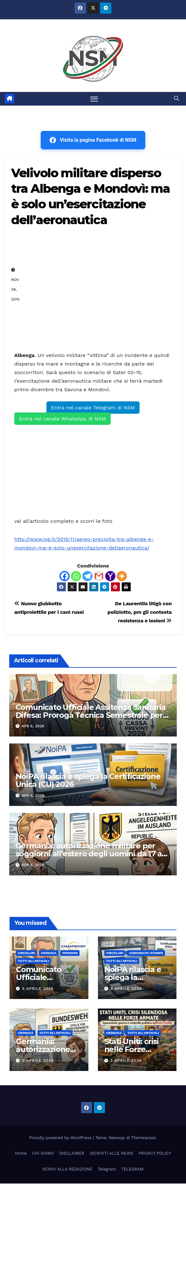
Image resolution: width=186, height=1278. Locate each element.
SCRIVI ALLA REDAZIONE (68, 1169)
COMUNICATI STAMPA (146, 953)
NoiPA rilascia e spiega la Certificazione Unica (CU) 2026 (88, 780)
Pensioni (70, 953)
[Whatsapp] (76, 576)
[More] (122, 576)
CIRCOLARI (26, 953)
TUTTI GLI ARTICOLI (33, 961)
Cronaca (49, 953)
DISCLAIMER (71, 1153)
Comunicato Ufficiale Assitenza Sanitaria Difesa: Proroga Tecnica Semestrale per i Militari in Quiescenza (91, 715)
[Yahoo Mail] (110, 576)
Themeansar (143, 1138)
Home (21, 1153)
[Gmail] (99, 576)
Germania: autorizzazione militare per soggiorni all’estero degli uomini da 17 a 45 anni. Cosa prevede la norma (89, 853)
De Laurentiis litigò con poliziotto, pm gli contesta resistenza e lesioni (139, 612)
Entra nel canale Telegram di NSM (93, 408)
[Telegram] (87, 576)
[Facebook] (64, 576)
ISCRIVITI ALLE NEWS (111, 1153)
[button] (176, 98)
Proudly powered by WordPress (61, 1138)
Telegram (107, 1169)
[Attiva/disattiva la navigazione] (94, 98)
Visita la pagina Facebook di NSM (93, 140)
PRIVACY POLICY (155, 1153)
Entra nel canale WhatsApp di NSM (62, 419)
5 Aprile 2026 (125, 1060)
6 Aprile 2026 (38, 988)
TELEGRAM (132, 1169)
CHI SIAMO (43, 1153)
